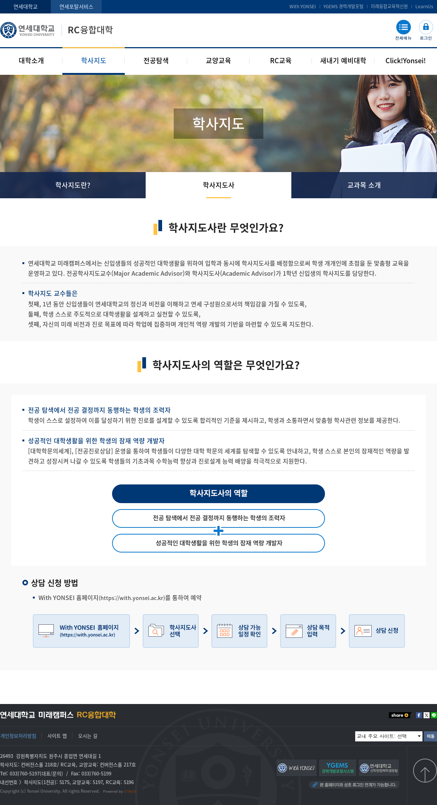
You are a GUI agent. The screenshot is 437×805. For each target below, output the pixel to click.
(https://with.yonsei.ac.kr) (132, 598)
